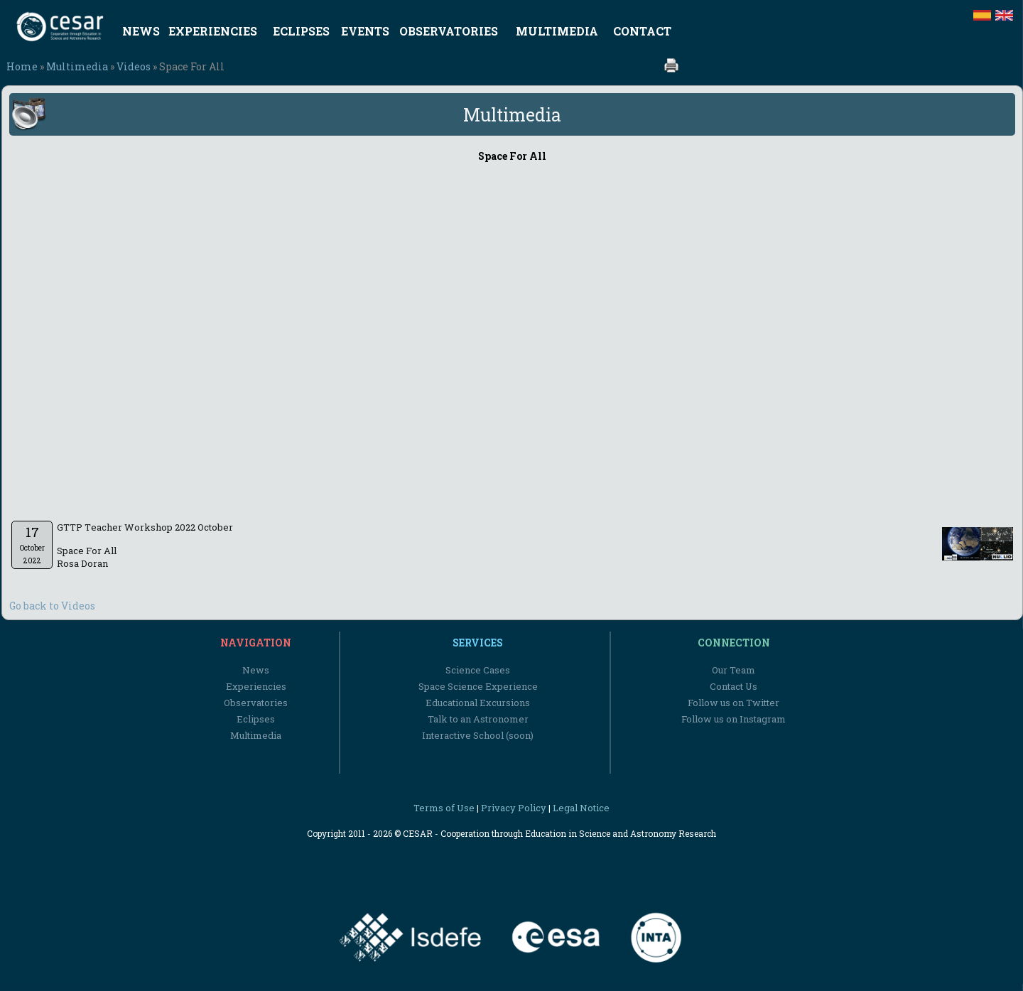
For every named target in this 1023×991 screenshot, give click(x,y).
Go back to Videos (52, 605)
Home (22, 66)
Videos (134, 66)
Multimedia (77, 66)
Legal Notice (581, 807)
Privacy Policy (513, 807)
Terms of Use (444, 807)
